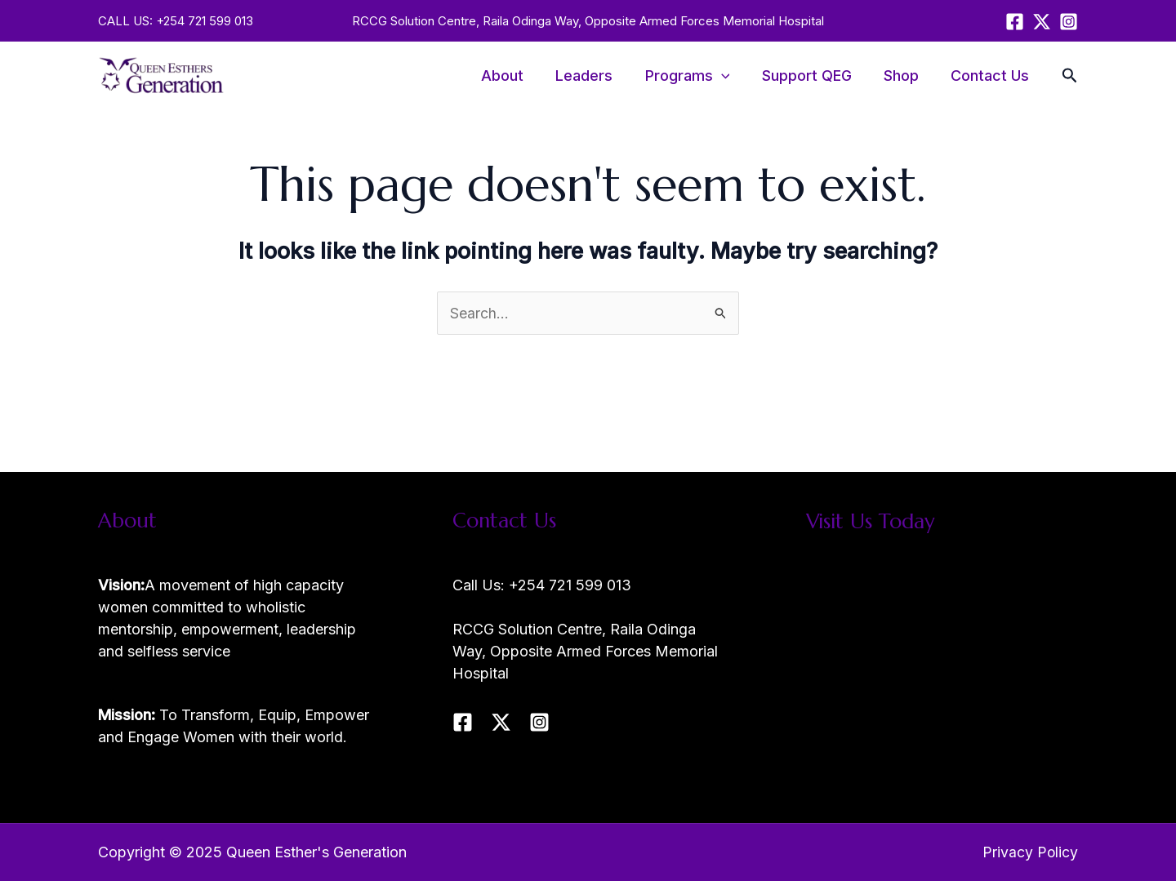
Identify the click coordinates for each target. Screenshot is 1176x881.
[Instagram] (1068, 21)
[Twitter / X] (1041, 21)
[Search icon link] (1070, 77)
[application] (730, 76)
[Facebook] (1014, 21)
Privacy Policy (1030, 852)
